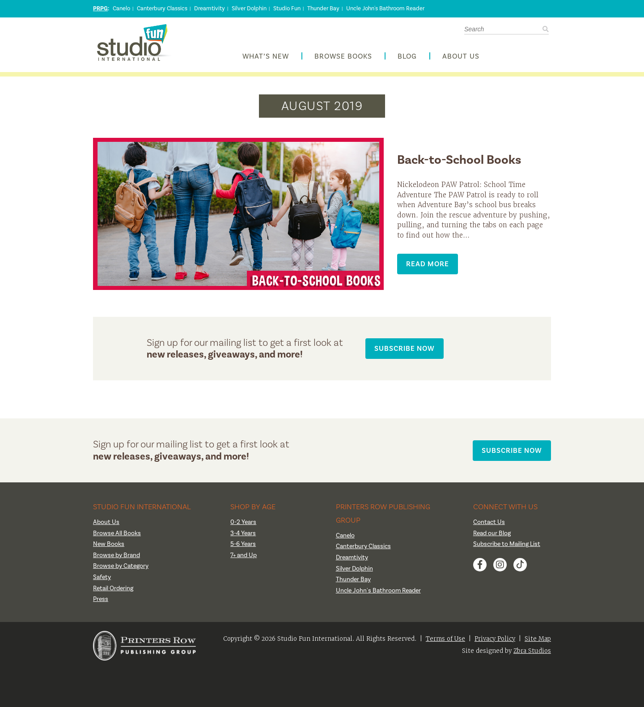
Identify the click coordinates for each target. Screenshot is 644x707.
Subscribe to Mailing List (506, 544)
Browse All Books (117, 533)
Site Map (538, 639)
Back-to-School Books (459, 159)
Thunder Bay (323, 8)
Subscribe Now (404, 348)
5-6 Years (243, 544)
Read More (427, 264)
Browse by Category (120, 566)
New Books (108, 544)
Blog (407, 56)
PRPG (100, 8)
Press (100, 599)
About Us (460, 56)
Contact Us (489, 522)
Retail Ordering (113, 588)
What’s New (265, 56)
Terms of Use (445, 639)
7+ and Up (243, 555)
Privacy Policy (495, 639)
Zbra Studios (532, 651)
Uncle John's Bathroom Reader (385, 8)
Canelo (121, 8)
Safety (102, 577)
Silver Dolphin (249, 8)
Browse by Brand (116, 555)
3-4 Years (243, 533)
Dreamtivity (209, 8)
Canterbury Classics (162, 8)
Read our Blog (492, 533)
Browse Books (343, 56)
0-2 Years (243, 522)
